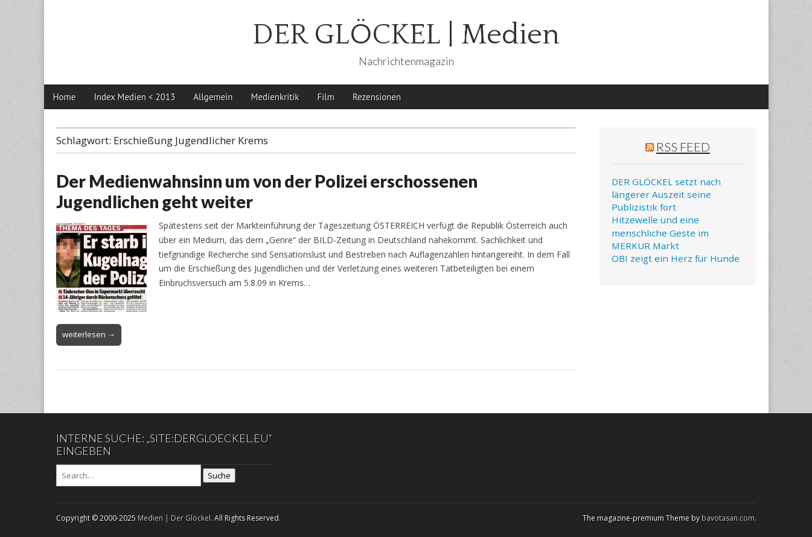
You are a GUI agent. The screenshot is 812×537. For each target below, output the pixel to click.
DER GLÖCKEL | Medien (406, 35)
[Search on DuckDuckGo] (128, 475)
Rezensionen (377, 97)
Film (326, 97)
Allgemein (212, 97)
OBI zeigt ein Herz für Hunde (676, 258)
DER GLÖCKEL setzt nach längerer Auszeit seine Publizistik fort (666, 195)
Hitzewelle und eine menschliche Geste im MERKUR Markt (660, 233)
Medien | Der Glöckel (174, 518)
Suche (219, 475)
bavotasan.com (728, 518)
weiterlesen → (88, 334)
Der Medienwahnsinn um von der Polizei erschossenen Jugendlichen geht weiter (267, 191)
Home (64, 97)
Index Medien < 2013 (134, 97)
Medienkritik (275, 97)
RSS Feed (683, 146)
